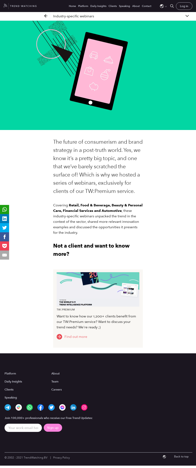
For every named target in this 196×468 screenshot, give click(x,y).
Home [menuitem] (72, 6)
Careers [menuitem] (56, 390)
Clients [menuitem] (113, 6)
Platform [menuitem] (83, 6)
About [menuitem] (136, 6)
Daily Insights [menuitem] (98, 6)
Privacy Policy (61, 457)
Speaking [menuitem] (124, 6)
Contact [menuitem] (146, 6)
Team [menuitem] (54, 382)
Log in (184, 6)
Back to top (181, 456)
